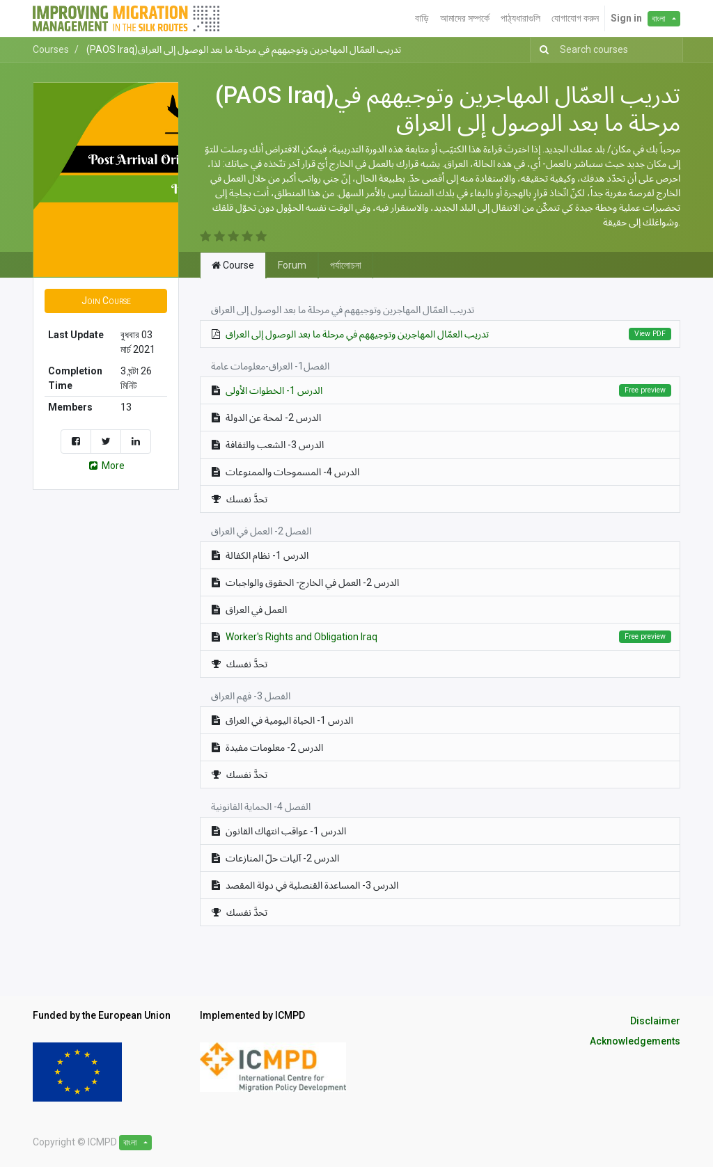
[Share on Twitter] (106, 441)
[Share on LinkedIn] (135, 441)
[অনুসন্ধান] (541, 50)
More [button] (106, 465)
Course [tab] (233, 265)
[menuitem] (421, 18)
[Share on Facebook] (76, 441)
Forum (292, 265)
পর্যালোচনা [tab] (345, 265)
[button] (106, 301)
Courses (51, 49)
